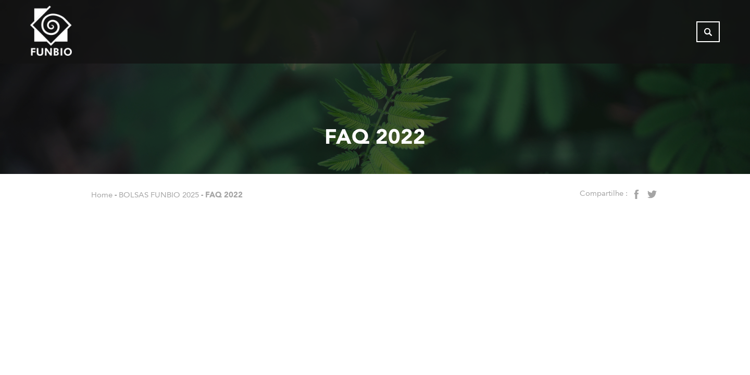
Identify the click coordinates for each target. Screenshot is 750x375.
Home (102, 194)
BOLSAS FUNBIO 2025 (159, 194)
